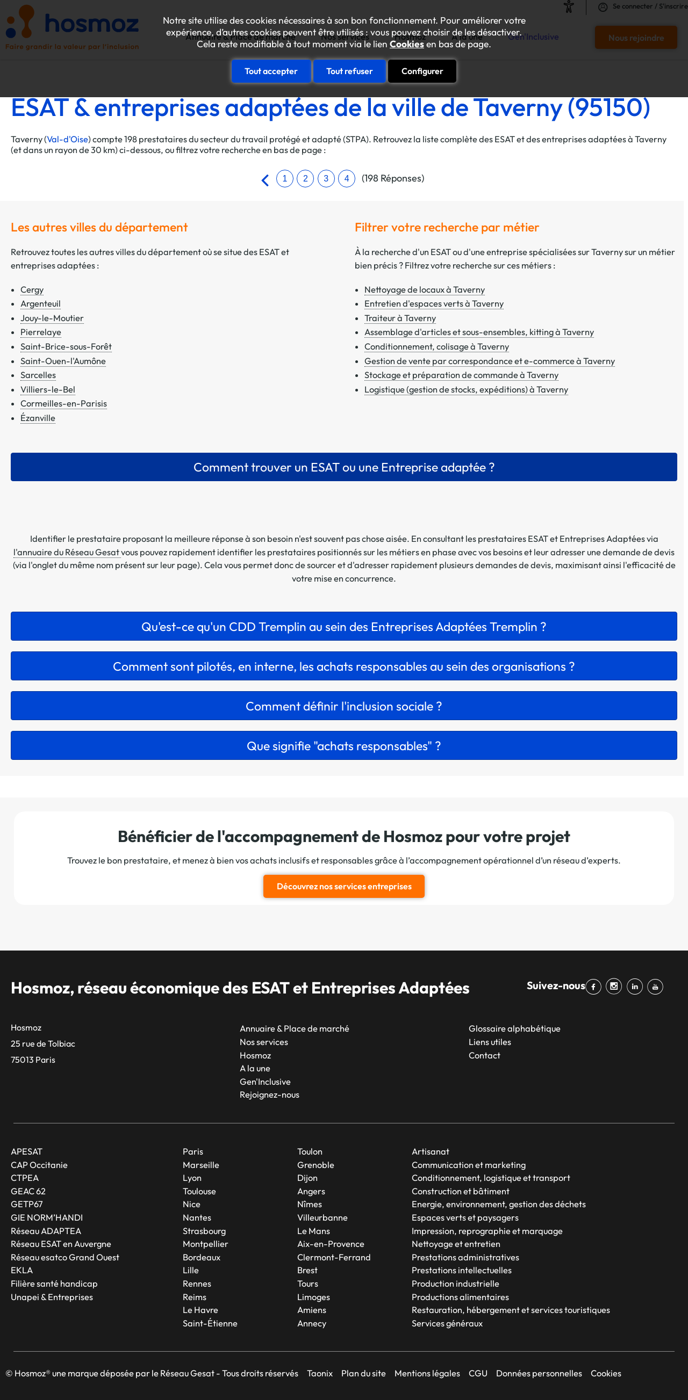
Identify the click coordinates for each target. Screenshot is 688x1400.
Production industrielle (455, 1283)
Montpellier (205, 1243)
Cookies (407, 44)
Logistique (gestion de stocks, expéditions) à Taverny (466, 389)
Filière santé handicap (54, 1283)
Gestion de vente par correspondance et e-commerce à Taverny (489, 361)
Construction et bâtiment (461, 1191)
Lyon (192, 1177)
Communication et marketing (469, 1164)
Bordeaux (201, 1257)
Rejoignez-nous (269, 1094)
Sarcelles (38, 374)
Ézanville (37, 417)
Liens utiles (490, 1041)
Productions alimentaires (460, 1297)
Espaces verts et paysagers (465, 1217)
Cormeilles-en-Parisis (63, 403)
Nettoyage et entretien (456, 1243)
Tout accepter (271, 71)
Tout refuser (349, 71)
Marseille (201, 1164)
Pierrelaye (40, 332)
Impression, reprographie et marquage (487, 1230)
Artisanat (430, 1151)
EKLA (22, 1270)
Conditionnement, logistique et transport (491, 1177)
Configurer (422, 71)
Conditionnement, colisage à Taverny (436, 346)
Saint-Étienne (210, 1323)
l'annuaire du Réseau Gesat (67, 552)
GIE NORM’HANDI (47, 1217)
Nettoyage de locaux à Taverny (424, 289)
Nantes (197, 1217)
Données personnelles (539, 1373)
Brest (307, 1270)
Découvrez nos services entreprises (344, 886)
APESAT (26, 1151)
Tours (307, 1283)
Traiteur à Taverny (400, 318)
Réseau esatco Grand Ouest (65, 1257)
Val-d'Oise (67, 139)
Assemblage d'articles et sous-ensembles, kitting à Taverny (479, 332)
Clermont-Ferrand (334, 1257)
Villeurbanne (322, 1217)
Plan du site (363, 1373)
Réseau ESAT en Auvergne (61, 1243)
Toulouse (199, 1191)
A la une (255, 1068)
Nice (191, 1204)
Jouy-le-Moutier (52, 318)
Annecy (311, 1323)
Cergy (32, 289)
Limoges (313, 1297)
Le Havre (200, 1309)
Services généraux (447, 1323)
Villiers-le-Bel (47, 389)
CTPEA (25, 1177)
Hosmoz (255, 1055)
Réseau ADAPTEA (46, 1230)
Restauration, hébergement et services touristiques (511, 1309)
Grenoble (315, 1164)
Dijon (307, 1177)
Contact (484, 1055)
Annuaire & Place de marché (294, 1028)
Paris (193, 1151)
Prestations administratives (465, 1257)
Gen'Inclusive (265, 1081)
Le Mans (313, 1230)
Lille (191, 1270)
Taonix (320, 1373)
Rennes (197, 1283)
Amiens (311, 1309)
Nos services (264, 1041)
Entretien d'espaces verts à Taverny (434, 303)
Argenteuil (40, 303)
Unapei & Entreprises (52, 1297)
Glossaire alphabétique (515, 1028)
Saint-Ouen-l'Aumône (63, 361)
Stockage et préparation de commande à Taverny (461, 374)
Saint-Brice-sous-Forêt (66, 346)
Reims (194, 1297)
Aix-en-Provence (330, 1243)
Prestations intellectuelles (462, 1270)
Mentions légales (427, 1373)
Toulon (309, 1151)
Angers (311, 1191)
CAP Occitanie (39, 1164)
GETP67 (27, 1204)
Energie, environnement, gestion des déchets (499, 1204)
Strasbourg (204, 1230)
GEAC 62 (28, 1191)
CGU (478, 1373)
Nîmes (309, 1204)
